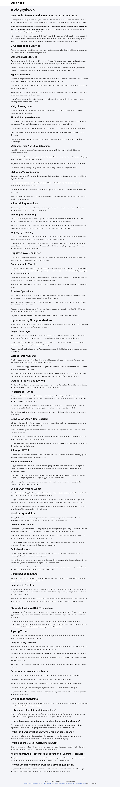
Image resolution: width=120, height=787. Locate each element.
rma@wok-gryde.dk (48, 783)
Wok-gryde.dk (18, 3)
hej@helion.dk (27, 783)
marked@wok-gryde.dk (79, 783)
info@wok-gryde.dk (36, 783)
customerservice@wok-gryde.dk (64, 783)
